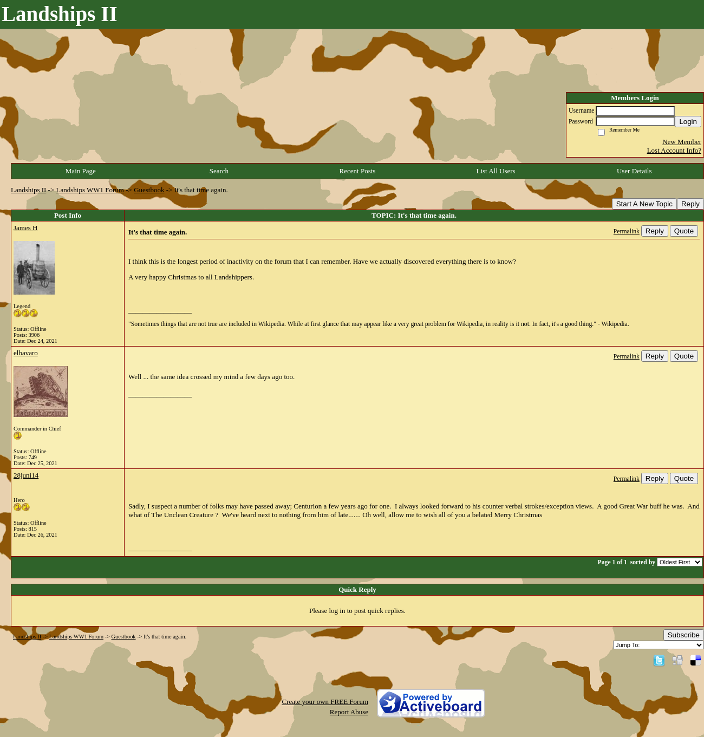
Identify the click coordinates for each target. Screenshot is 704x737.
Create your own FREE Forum (325, 701)
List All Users (495, 171)
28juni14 (26, 475)
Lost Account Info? (674, 150)
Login (688, 122)
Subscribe (684, 635)
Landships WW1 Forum (90, 190)
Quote (684, 231)
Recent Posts (358, 171)
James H (25, 228)
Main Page (81, 171)
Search (219, 171)
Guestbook (149, 190)
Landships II (28, 190)
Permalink (627, 231)
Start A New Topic (644, 204)
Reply (690, 204)
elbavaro (26, 353)
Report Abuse (349, 712)
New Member (681, 142)
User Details (634, 171)
